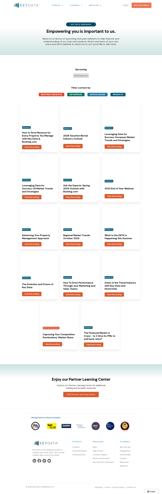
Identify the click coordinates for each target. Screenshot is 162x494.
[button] (56, 5)
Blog (94, 447)
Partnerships (125, 454)
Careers (123, 458)
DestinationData (80, 451)
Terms (107, 487)
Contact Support (100, 454)
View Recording (31, 147)
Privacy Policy (118, 487)
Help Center (98, 451)
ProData (76, 447)
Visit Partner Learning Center (81, 394)
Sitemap (98, 487)
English (151, 491)
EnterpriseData (79, 454)
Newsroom (124, 462)
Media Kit (124, 466)
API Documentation (101, 458)
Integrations (125, 451)
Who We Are (125, 447)
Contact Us (131, 487)
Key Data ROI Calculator (103, 462)
